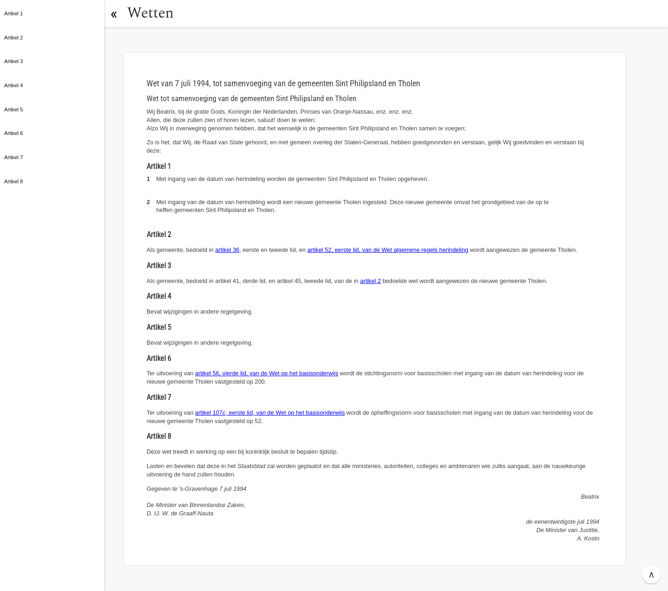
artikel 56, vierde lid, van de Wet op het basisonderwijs (266, 373)
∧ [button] (651, 574)
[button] (113, 13)
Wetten (150, 13)
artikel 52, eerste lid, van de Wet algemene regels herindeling (387, 249)
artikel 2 (370, 280)
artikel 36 (227, 249)
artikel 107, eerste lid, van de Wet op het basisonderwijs (270, 412)
